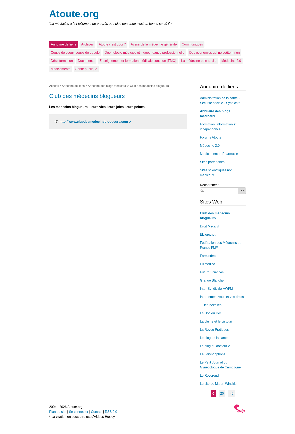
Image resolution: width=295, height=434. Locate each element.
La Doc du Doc (211, 313)
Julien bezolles (210, 305)
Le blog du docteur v (215, 346)
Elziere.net (208, 234)
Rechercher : (209, 185)
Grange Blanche (212, 280)
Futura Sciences (212, 272)
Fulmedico (207, 264)
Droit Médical (209, 226)
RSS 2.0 (111, 412)
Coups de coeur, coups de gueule (75, 52)
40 (232, 393)
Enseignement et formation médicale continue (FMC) (137, 60)
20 (222, 393)
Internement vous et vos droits (222, 297)
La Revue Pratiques (214, 329)
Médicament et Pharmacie (219, 154)
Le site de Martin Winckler (219, 383)
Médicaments (60, 69)
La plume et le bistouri (216, 321)
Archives (87, 44)
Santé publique (86, 69)
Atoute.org (74, 13)
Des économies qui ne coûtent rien (214, 52)
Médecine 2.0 (231, 60)
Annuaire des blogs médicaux (107, 85)
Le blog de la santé (214, 338)
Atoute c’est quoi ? (112, 44)
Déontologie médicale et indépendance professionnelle (144, 52)
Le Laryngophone (213, 354)
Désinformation (62, 60)
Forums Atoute (210, 137)
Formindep (208, 256)
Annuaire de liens (63, 44)
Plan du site (57, 412)
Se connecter (78, 412)
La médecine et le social (198, 60)
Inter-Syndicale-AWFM (216, 288)
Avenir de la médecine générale (154, 44)
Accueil (54, 85)
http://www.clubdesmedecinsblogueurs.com (93, 121)
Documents (86, 60)
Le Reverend (209, 375)
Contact (96, 412)
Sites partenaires (212, 162)
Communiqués (192, 44)
